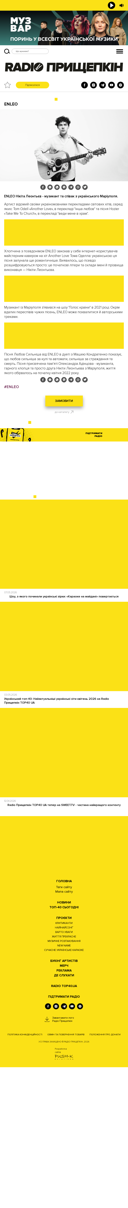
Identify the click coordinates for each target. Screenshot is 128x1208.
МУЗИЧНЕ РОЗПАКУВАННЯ (64, 1082)
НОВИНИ (64, 1043)
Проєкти (64, 1059)
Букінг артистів (64, 1102)
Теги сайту (64, 1028)
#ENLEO (11, 527)
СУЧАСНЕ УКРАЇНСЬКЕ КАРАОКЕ (64, 1091)
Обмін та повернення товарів (65, 1175)
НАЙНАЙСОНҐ (64, 1068)
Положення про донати (105, 1175)
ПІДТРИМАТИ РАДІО (64, 1137)
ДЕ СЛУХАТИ (64, 1116)
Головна (64, 1022)
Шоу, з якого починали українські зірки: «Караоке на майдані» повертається (64, 737)
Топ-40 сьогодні (64, 1048)
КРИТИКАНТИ (64, 1064)
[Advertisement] (64, 610)
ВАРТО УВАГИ (64, 1073)
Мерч (64, 1106)
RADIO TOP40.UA (64, 1127)
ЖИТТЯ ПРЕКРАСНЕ (64, 1077)
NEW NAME (64, 1086)
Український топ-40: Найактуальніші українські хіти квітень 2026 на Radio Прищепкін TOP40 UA (56, 841)
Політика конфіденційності (25, 1175)
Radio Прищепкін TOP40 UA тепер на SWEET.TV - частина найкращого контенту (64, 946)
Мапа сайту (64, 1032)
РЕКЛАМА (64, 1111)
